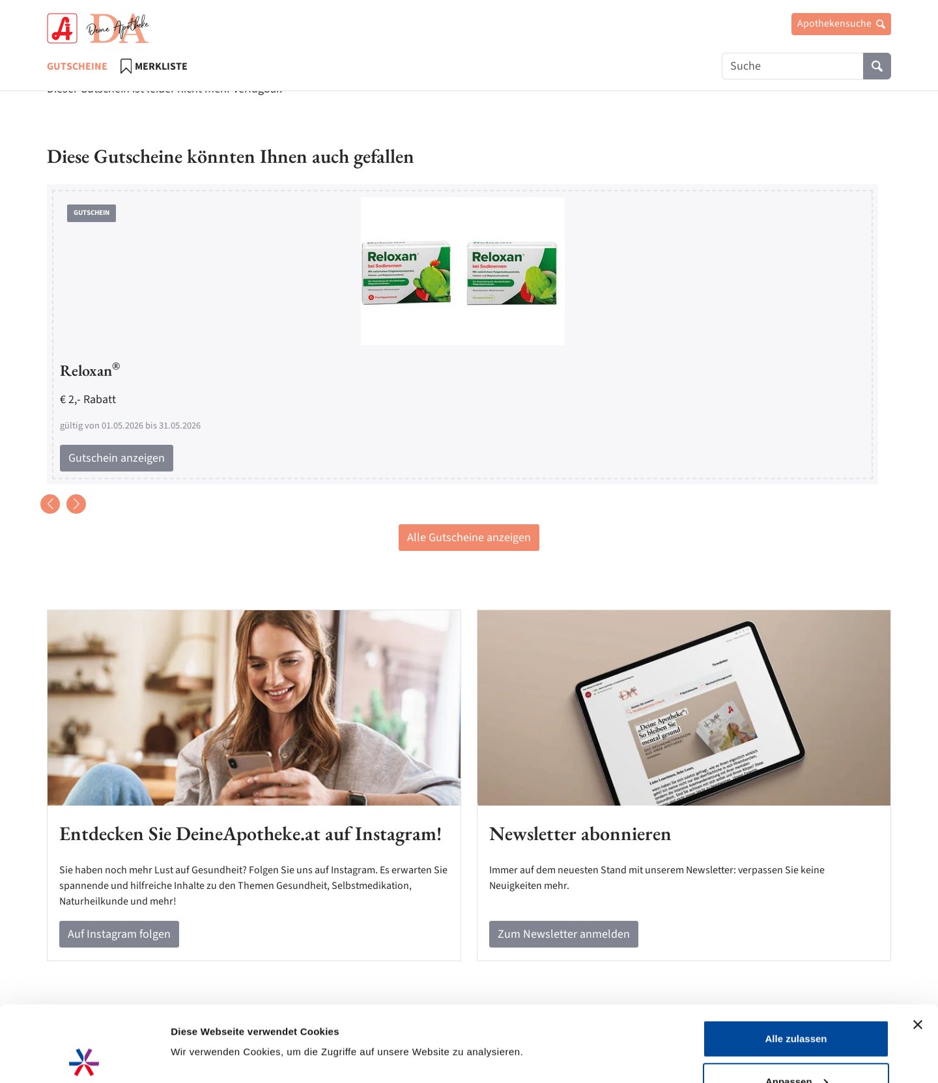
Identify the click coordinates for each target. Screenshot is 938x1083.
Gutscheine (77, 66)
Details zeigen (203, 1011)
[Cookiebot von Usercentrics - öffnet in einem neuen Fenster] (84, 1057)
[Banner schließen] (917, 948)
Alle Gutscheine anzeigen (469, 537)
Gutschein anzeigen (116, 458)
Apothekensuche (841, 23)
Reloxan (90, 370)
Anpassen (796, 1005)
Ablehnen (796, 1048)
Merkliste (154, 66)
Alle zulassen (796, 962)
